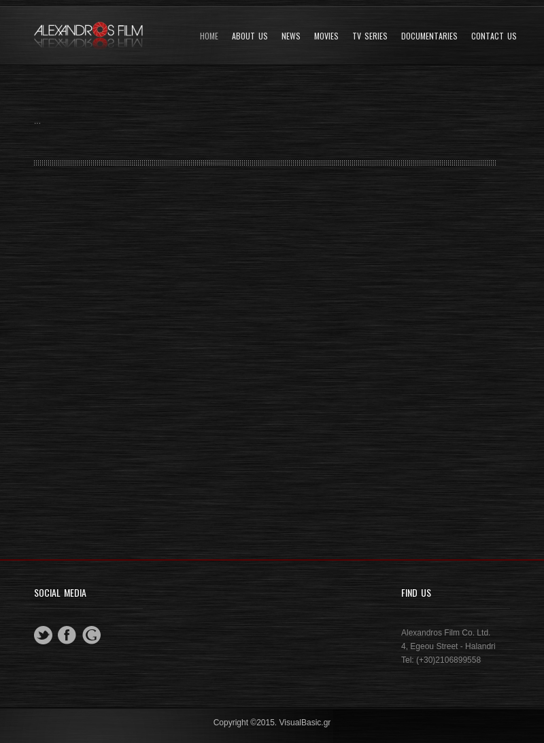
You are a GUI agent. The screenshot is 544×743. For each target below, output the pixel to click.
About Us (250, 36)
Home (209, 36)
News (291, 36)
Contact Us (494, 36)
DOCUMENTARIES (429, 36)
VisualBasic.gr (305, 722)
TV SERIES (370, 36)
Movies (326, 36)
